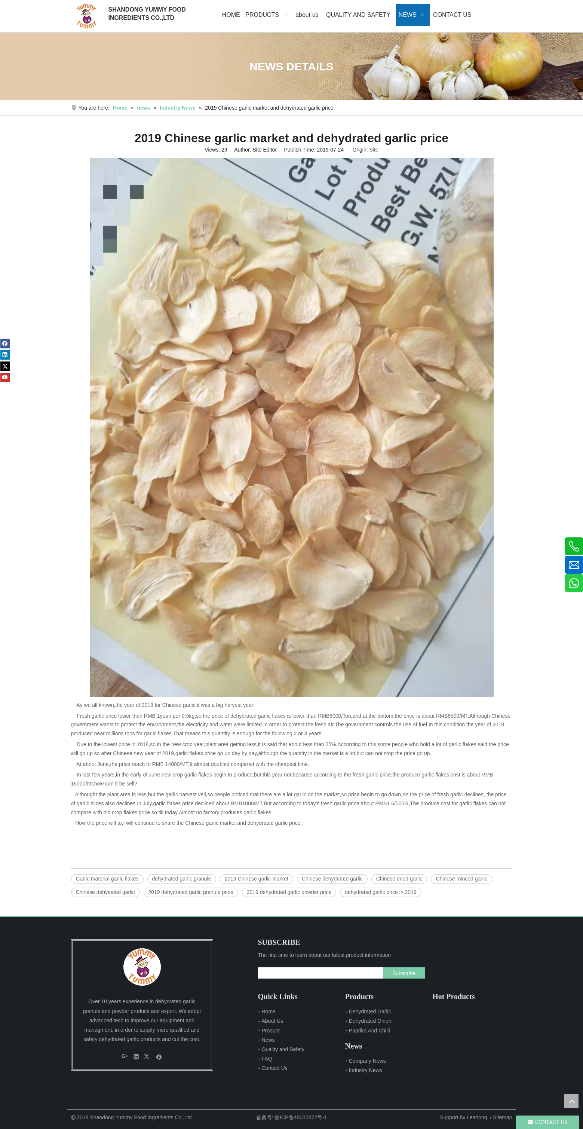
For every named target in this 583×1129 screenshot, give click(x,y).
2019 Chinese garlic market (256, 879)
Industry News (365, 1070)
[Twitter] (5, 366)
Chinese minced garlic (461, 879)
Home (269, 1011)
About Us (272, 1021)
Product (271, 1031)
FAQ (267, 1059)
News (268, 1040)
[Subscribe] (404, 973)
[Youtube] (5, 377)
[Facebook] (5, 343)
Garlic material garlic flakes (107, 879)
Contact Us (275, 1068)
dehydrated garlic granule (181, 879)
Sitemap (502, 1117)
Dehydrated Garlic (370, 1011)
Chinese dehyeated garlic (105, 892)
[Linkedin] (5, 355)
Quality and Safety (283, 1049)
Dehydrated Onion (370, 1021)
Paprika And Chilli (369, 1031)
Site (373, 150)
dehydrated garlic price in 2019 (380, 892)
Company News (367, 1061)
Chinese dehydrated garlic (332, 879)
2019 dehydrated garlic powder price (289, 892)
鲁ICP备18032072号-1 (300, 1117)
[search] (319, 973)
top (571, 1101)
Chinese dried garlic (399, 879)
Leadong (477, 1117)
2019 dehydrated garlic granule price (190, 892)
